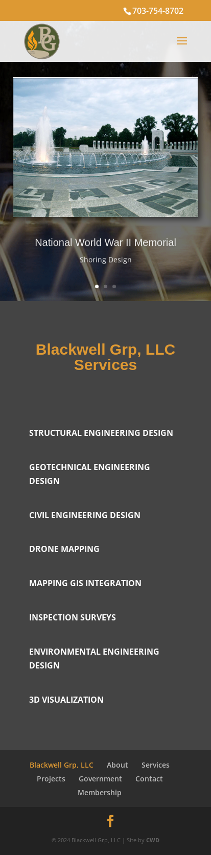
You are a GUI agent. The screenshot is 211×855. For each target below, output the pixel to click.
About (117, 765)
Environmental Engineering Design (94, 658)
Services (156, 765)
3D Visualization (66, 699)
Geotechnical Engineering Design (89, 474)
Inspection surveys (72, 617)
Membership (100, 792)
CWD (152, 840)
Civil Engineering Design (84, 515)
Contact (149, 778)
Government (100, 778)
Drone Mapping (64, 548)
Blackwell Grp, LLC (61, 765)
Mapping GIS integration (85, 583)
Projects (51, 778)
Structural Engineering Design (101, 432)
